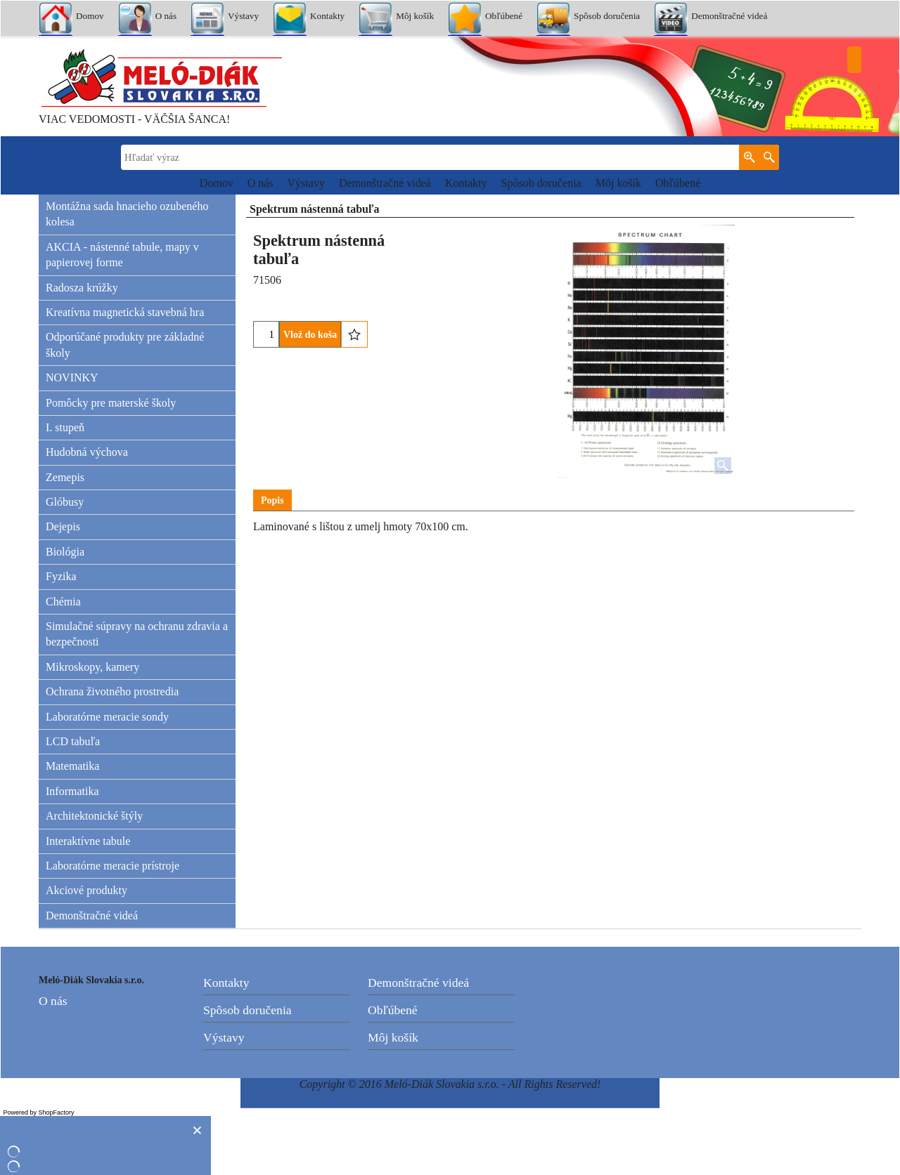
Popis (272, 500)
